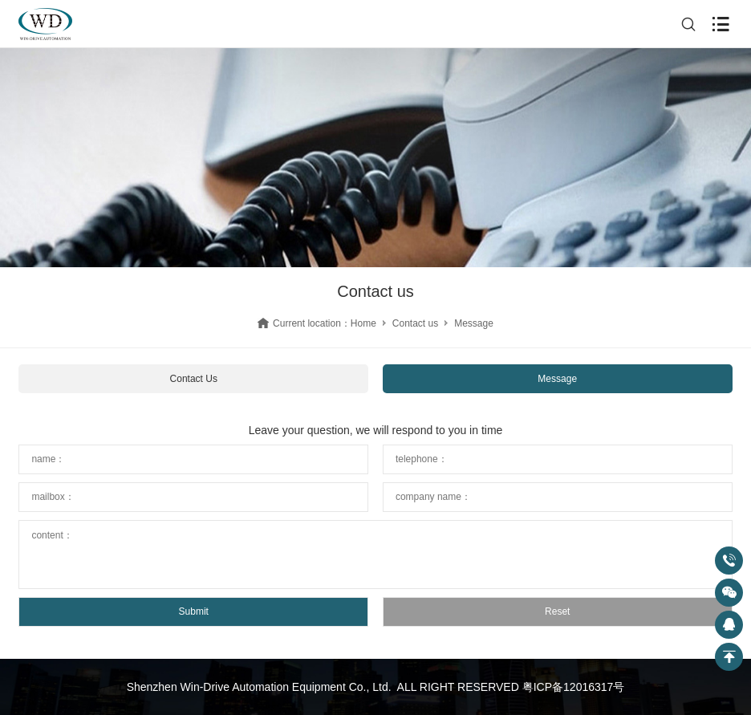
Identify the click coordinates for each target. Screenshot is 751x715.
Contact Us (193, 378)
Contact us (415, 323)
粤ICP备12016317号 (573, 686)
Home (363, 323)
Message (557, 378)
